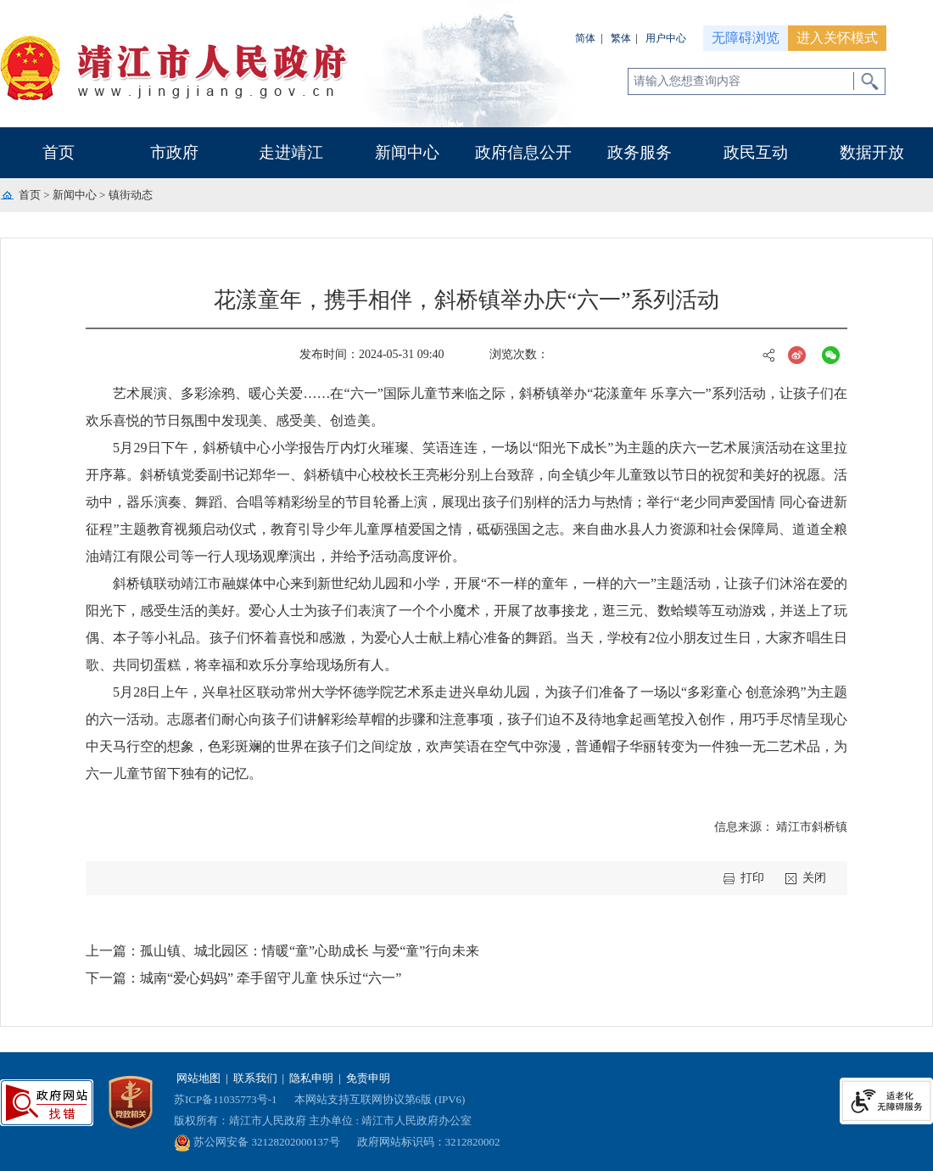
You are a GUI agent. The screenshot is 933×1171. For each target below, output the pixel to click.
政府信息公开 (523, 152)
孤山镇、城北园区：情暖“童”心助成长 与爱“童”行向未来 (309, 951)
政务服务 (639, 152)
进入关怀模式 (837, 38)
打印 (752, 877)
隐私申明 (311, 1078)
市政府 (174, 152)
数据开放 (872, 152)
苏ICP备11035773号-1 (225, 1099)
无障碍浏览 (745, 38)
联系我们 (255, 1078)
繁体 (621, 38)
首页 (58, 152)
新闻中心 (407, 152)
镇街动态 (131, 194)
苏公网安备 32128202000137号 (257, 1141)
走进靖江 (291, 152)
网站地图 (198, 1078)
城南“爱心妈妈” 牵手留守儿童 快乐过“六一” (270, 978)
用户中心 (665, 38)
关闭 (814, 877)
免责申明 (368, 1078)
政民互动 (755, 152)
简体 (585, 38)
